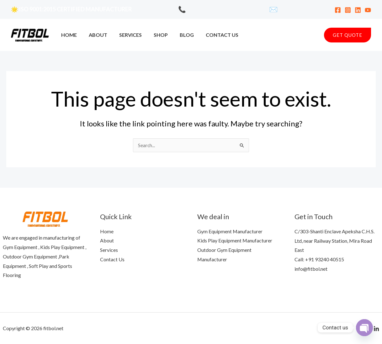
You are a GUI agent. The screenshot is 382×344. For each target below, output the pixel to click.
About (95, 35)
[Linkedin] (358, 10)
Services (125, 35)
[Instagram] (348, 10)
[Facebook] (338, 10)
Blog (178, 35)
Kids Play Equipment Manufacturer (235, 241)
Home (68, 35)
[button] (347, 35)
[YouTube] (368, 10)
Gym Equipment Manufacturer (230, 231)
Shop (154, 35)
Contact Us (211, 35)
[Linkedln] (376, 329)
